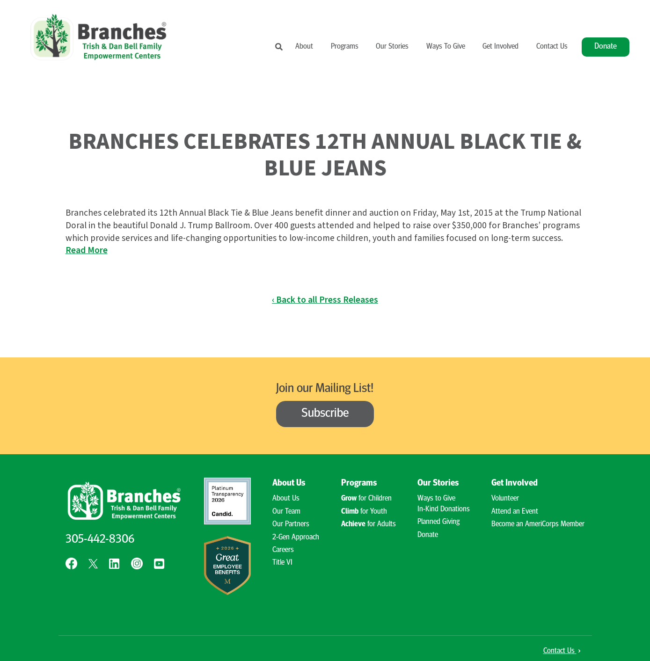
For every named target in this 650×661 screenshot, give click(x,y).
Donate (605, 47)
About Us (288, 483)
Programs (344, 47)
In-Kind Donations (443, 509)
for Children (366, 498)
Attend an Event (514, 512)
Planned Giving (438, 522)
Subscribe (325, 413)
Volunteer (505, 498)
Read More (87, 250)
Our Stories (392, 47)
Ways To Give (445, 47)
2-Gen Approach (295, 537)
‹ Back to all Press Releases (325, 299)
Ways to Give (436, 498)
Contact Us (552, 47)
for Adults (368, 524)
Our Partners (290, 524)
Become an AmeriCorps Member (537, 524)
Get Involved (500, 47)
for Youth (364, 512)
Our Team (286, 512)
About (304, 47)
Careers (283, 550)
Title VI (282, 563)
